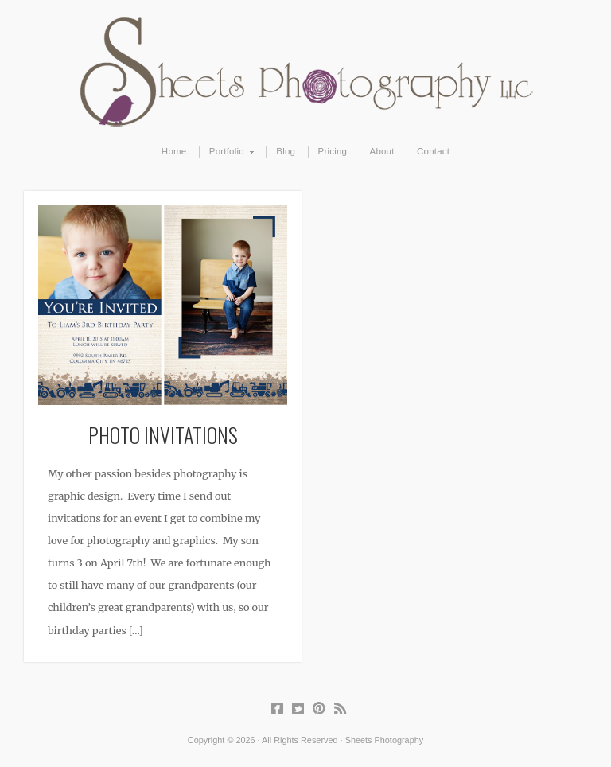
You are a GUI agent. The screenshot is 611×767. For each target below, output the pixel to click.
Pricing (333, 151)
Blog (285, 151)
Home (174, 151)
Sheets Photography (306, 71)
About (382, 151)
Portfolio (227, 152)
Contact (433, 151)
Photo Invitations (163, 434)
